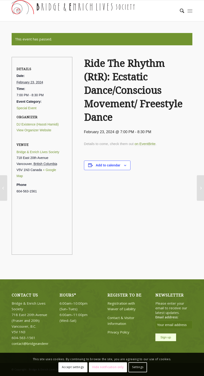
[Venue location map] (42, 223)
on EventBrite (144, 144)
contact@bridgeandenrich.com (36, 343)
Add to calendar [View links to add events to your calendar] (108, 165)
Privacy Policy (118, 332)
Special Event (27, 108)
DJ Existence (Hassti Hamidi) (38, 124)
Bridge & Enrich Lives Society (38, 152)
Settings (138, 367)
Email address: (166, 317)
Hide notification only (108, 367)
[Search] (179, 10)
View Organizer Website (34, 130)
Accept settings (73, 367)
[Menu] (189, 10)
